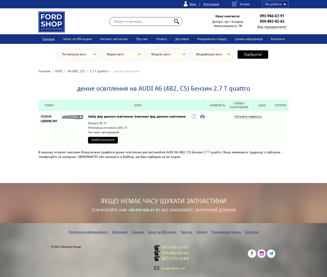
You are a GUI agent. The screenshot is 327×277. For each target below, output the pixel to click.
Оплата (161, 39)
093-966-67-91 (272, 15)
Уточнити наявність (248, 116)
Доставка (182, 39)
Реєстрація (211, 4)
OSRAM (49, 118)
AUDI (58, 71)
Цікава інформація (249, 39)
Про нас (142, 39)
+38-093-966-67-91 (144, 210)
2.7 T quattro (99, 71)
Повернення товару (211, 39)
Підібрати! (253, 54)
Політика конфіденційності (88, 232)
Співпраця (119, 232)
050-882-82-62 (272, 21)
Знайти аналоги (102, 140)
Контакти (277, 39)
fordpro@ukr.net (173, 268)
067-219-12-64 (175, 258)
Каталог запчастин (114, 39)
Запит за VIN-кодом (77, 39)
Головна (49, 39)
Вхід (193, 4)
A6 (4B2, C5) (76, 71)
